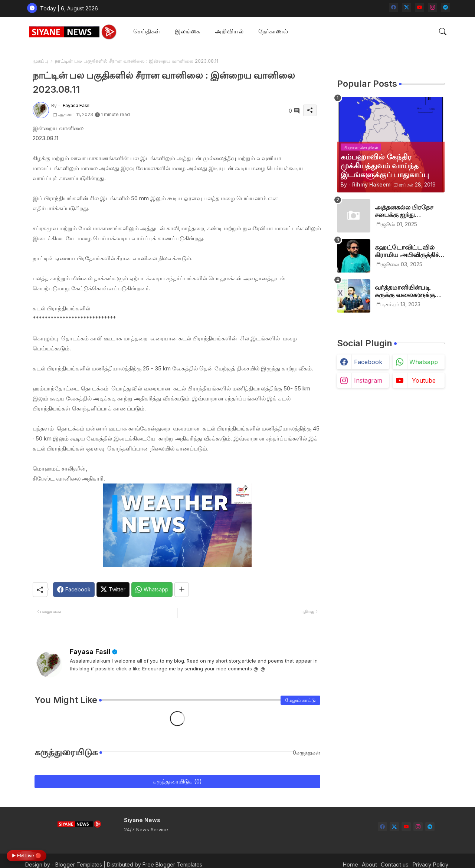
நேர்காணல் (273, 31)
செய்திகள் (146, 31)
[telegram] (445, 7)
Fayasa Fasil (90, 652)
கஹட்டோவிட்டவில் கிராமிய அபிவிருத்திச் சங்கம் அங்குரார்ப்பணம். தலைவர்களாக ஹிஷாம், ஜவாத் (410, 251)
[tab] (146, 32)
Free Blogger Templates (172, 864)
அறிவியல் (229, 31)
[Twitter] (113, 589)
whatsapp (423, 362)
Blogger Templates (78, 864)
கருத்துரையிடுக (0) (177, 781)
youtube (424, 380)
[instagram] (432, 7)
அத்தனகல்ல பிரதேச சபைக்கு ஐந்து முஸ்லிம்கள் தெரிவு (404, 211)
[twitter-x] (406, 7)
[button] (442, 31)
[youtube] (419, 7)
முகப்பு (40, 61)
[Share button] (181, 589)
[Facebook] (74, 589)
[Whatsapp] (152, 589)
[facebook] (393, 7)
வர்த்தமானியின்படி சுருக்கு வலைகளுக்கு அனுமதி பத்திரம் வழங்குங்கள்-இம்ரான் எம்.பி (407, 291)
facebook (368, 362)
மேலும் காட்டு (300, 700)
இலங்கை (187, 31)
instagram (368, 380)
